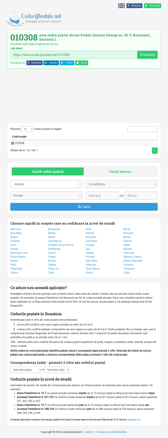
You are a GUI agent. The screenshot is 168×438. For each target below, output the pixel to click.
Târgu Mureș (93, 268)
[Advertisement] (84, 96)
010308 (16, 143)
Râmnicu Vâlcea (132, 256)
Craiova (127, 241)
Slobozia (91, 264)
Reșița (14, 260)
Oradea (90, 252)
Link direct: (16, 48)
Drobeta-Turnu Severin (61, 244)
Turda (51, 272)
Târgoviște (16, 268)
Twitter (66, 63)
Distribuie (134, 5)
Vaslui (89, 272)
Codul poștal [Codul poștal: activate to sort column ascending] (19, 136)
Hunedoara (54, 248)
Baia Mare (16, 233)
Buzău (127, 237)
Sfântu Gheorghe (132, 260)
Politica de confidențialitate (111, 432)
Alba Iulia (15, 229)
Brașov (14, 237)
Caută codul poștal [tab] (48, 171)
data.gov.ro (133, 419)
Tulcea (14, 272)
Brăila (51, 237)
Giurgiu (14, 248)
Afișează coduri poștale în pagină (35, 129)
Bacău (126, 229)
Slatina (52, 264)
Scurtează (147, 55)
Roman (52, 260)
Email (81, 63)
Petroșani (128, 252)
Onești (51, 252)
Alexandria (54, 229)
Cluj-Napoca (55, 241)
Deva (13, 244)
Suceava (128, 264)
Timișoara (129, 268)
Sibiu (13, 264)
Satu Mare (91, 260)
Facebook (34, 63)
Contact (88, 432)
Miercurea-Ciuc (19, 252)
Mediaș (127, 248)
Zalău (126, 272)
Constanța (91, 241)
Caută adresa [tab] (120, 171)
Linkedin (51, 63)
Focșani (90, 244)
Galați (126, 244)
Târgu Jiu (53, 268)
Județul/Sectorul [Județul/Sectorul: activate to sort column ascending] (114, 136)
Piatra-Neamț (18, 256)
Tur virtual (152, 5)
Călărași (15, 241)
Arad (88, 229)
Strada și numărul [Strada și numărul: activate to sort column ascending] (45, 136)
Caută (84, 207)
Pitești (52, 256)
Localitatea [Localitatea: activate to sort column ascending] (90, 136)
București (91, 237)
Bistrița (90, 233)
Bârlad (51, 233)
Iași (88, 248)
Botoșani (128, 233)
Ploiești (90, 256)
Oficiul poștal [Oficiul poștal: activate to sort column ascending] (142, 136)
